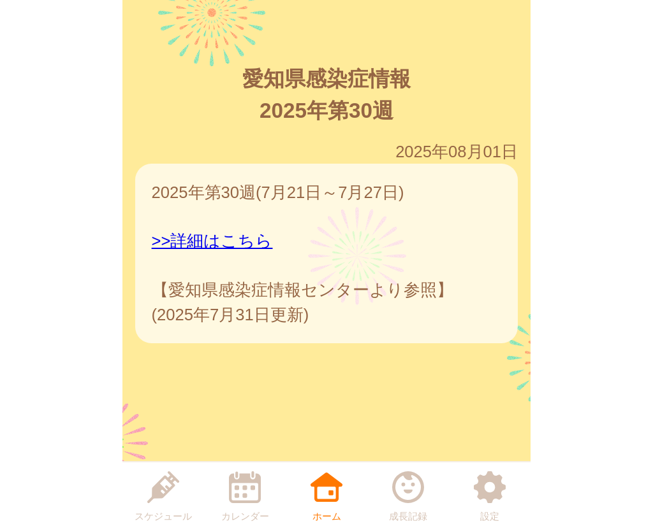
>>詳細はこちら (212, 241)
